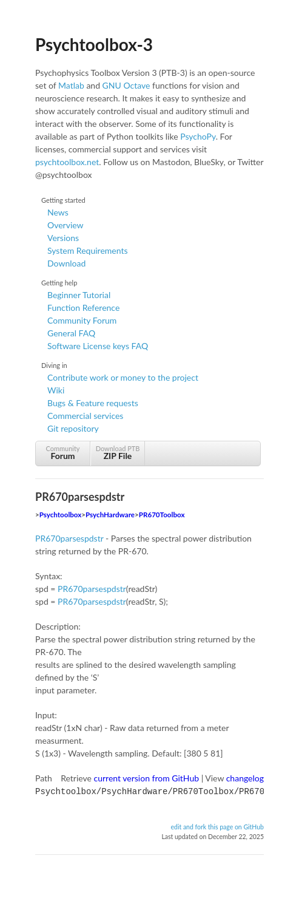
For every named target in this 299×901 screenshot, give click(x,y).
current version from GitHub (147, 778)
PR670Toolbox (162, 514)
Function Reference (83, 307)
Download (66, 263)
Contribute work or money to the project (122, 377)
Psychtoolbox (60, 514)
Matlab (71, 85)
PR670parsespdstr (69, 538)
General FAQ (71, 333)
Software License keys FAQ (97, 346)
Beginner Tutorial (78, 295)
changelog (245, 778)
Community (63, 452)
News (58, 212)
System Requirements (87, 250)
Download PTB (117, 452)
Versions (63, 238)
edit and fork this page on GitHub (217, 825)
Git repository (73, 428)
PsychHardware (110, 514)
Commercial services (85, 415)
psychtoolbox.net (67, 162)
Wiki (55, 390)
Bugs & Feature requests (92, 403)
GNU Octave (126, 85)
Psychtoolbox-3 (94, 44)
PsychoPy (198, 136)
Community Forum (81, 320)
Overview (65, 225)
